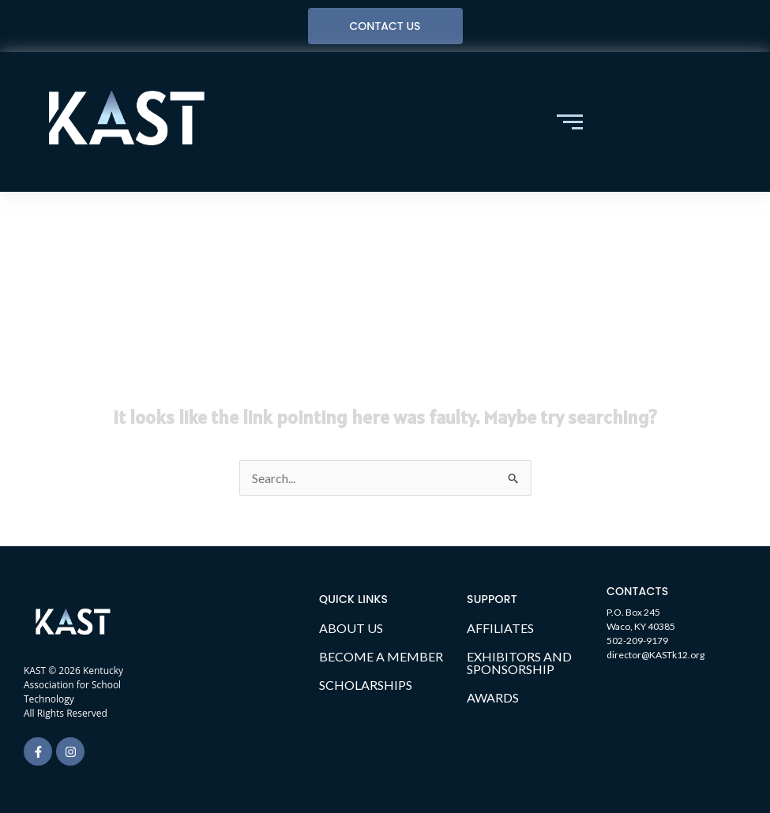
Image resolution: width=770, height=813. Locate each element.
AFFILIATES (500, 627)
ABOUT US (351, 627)
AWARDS (493, 697)
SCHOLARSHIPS (365, 684)
